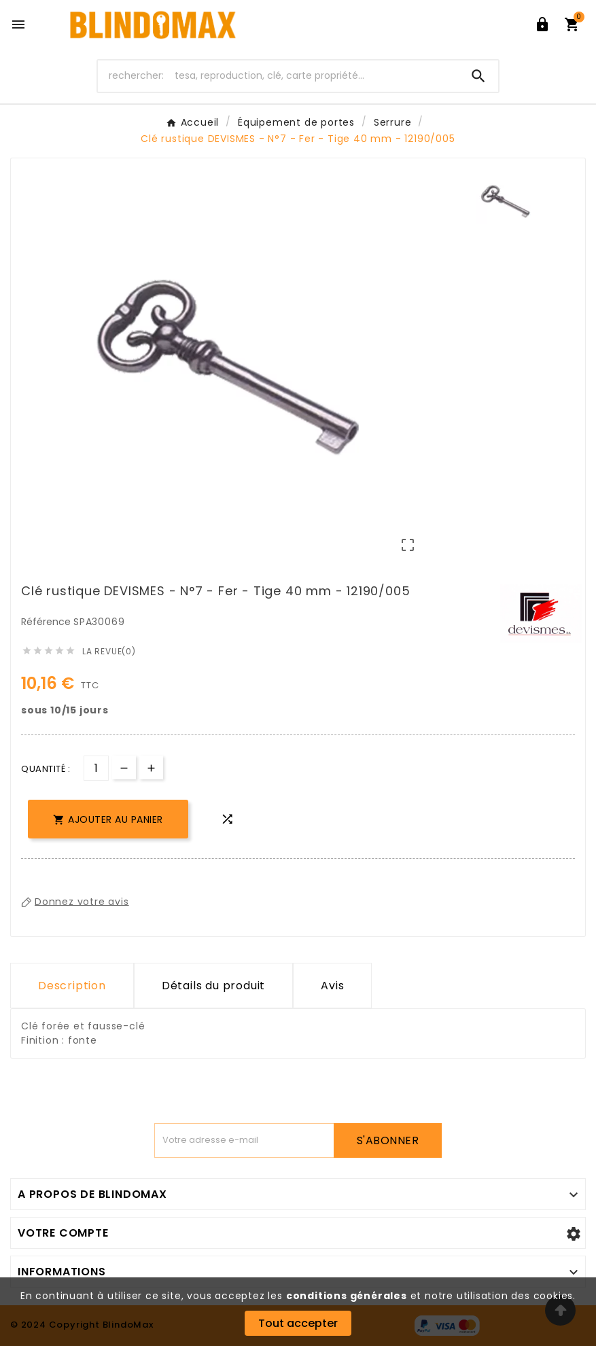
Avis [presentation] (332, 985)
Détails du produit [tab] (213, 985)
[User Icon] (542, 24)
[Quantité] (96, 768)
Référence (47, 621)
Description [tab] (72, 985)
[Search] (478, 76)
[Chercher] (278, 75)
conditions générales (346, 1296)
